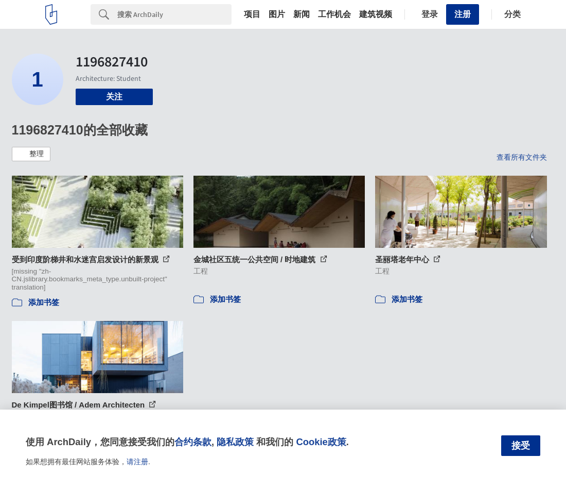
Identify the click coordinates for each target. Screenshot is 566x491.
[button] (31, 154)
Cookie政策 (321, 441)
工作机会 (334, 14)
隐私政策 (235, 441)
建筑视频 (375, 14)
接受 (520, 446)
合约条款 (192, 441)
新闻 (301, 14)
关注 (114, 96)
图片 (277, 14)
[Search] (174, 14)
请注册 (137, 462)
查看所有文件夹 (522, 157)
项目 (252, 14)
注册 (462, 14)
